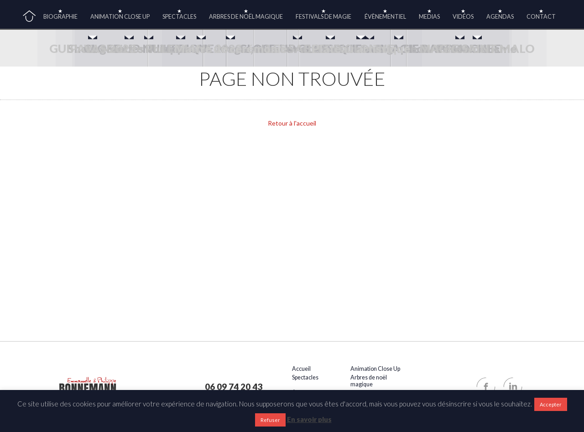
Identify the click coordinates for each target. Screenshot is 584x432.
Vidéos (463, 16)
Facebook (486, 387)
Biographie (60, 16)
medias (429, 16)
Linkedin (513, 387)
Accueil (29, 16)
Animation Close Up (120, 16)
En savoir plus (309, 419)
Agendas (500, 16)
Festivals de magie (323, 16)
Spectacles (179, 16)
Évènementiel (385, 16)
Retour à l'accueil (292, 123)
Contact (541, 16)
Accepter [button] (551, 404)
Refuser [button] (270, 420)
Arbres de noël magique (246, 16)
